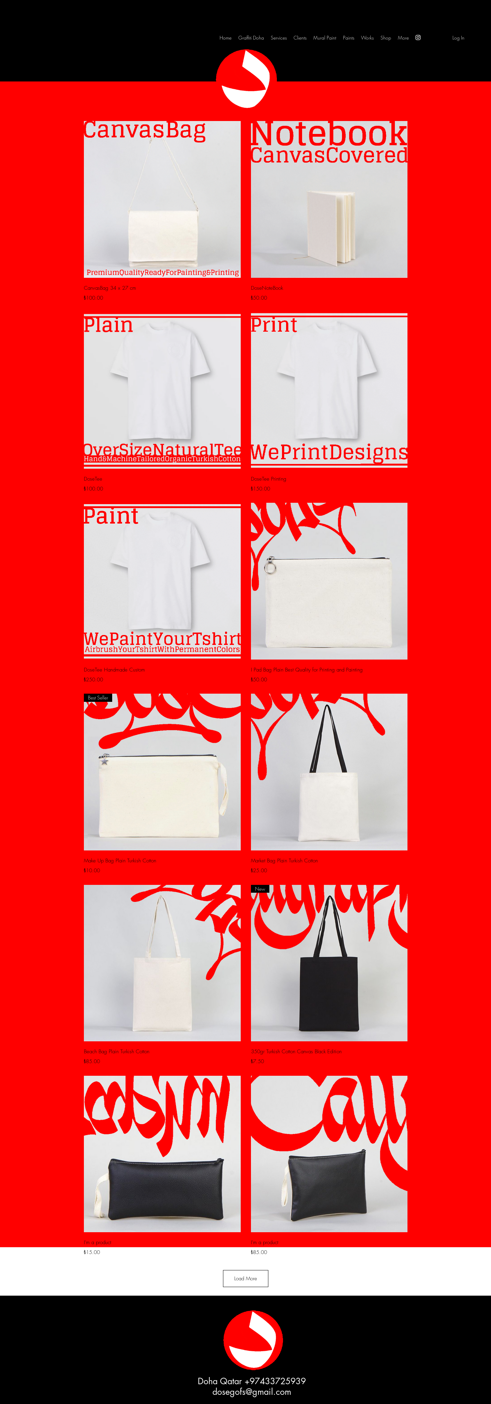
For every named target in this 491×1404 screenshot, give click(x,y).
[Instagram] (418, 37)
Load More (245, 1278)
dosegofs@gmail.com (251, 1391)
